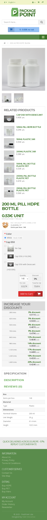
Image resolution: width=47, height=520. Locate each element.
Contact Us (7, 473)
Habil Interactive (28, 517)
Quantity (23, 275)
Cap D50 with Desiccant (29, 115)
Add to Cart (31, 294)
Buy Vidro (6, 491)
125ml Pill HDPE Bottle (28, 127)
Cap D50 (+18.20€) (17, 256)
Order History (8, 504)
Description (14, 380)
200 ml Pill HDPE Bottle (20, 43)
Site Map (6, 476)
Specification (15, 373)
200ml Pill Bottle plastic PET (26, 177)
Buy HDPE (6, 485)
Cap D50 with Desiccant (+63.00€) (19, 266)
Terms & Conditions (11, 463)
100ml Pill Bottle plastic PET (25, 164)
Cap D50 (10, 242)
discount (35, 275)
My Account (7, 501)
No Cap (12, 248)
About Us (6, 457)
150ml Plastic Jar (25, 139)
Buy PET (6, 488)
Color (9, 234)
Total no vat (36, 283)
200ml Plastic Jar (26, 151)
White (8, 237)
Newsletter (7, 507)
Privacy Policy (8, 460)
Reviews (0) (13, 386)
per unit (22, 283)
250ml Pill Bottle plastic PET (26, 189)
